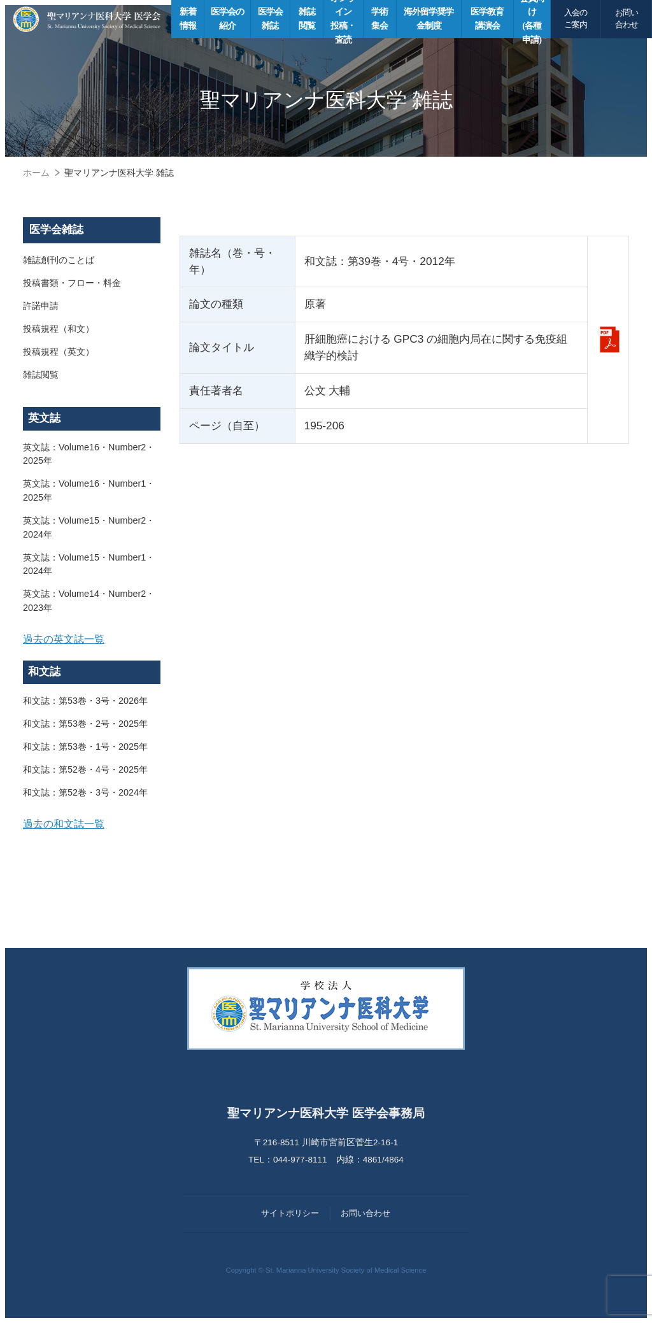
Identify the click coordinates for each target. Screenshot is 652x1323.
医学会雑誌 (56, 230)
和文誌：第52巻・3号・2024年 (85, 792)
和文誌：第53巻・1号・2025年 (85, 746)
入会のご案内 (575, 18)
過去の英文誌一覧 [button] (63, 639)
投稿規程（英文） (58, 352)
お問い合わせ (626, 18)
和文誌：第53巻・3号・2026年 (85, 701)
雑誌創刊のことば (58, 260)
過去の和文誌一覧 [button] (63, 823)
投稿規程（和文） (58, 329)
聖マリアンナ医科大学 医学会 (87, 19)
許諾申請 (41, 306)
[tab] (91, 639)
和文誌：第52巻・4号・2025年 (85, 769)
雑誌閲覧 (41, 374)
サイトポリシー (290, 1213)
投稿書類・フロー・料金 (72, 283)
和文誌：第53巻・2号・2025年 (85, 724)
